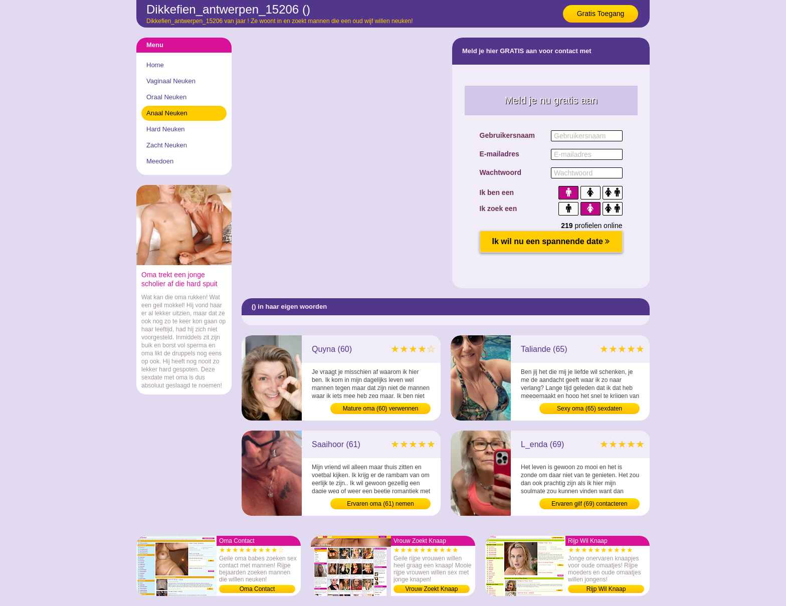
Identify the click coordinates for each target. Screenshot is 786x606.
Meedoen (159, 161)
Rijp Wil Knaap (606, 588)
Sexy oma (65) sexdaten (589, 408)
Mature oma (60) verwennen (381, 408)
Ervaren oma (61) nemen (380, 503)
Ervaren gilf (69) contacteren (589, 503)
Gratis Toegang (601, 14)
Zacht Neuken (166, 145)
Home (155, 65)
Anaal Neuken (166, 113)
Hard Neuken (165, 129)
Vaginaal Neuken (170, 81)
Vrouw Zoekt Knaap (432, 588)
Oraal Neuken (166, 97)
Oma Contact (257, 588)
